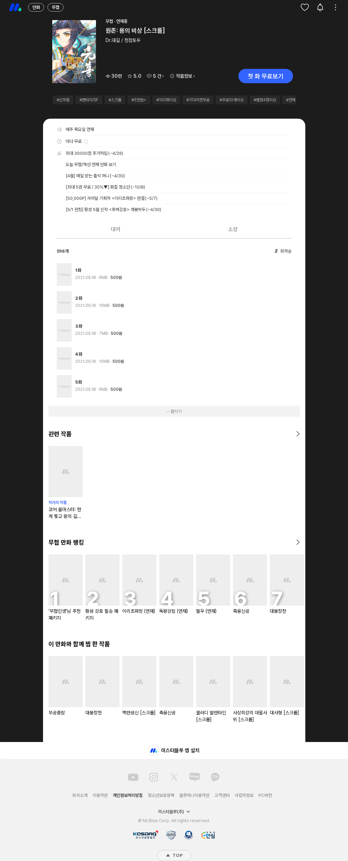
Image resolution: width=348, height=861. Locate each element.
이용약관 (100, 795)
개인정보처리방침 (128, 795)
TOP (174, 855)
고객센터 (221, 795)
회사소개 (79, 795)
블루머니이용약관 (194, 795)
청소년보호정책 (161, 795)
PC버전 (265, 795)
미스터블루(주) (174, 811)
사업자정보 (244, 795)
